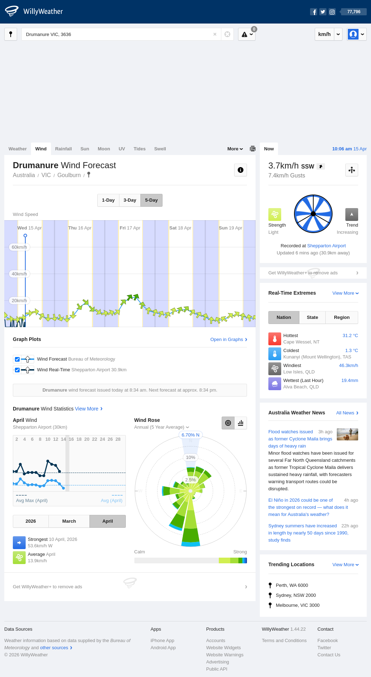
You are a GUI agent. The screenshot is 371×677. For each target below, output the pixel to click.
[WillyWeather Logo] (37, 11)
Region (342, 317)
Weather (18, 148)
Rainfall (63, 148)
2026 (31, 521)
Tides (140, 148)
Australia (24, 175)
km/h (324, 34)
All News (345, 412)
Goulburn (69, 175)
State (312, 317)
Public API (216, 669)
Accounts (215, 640)
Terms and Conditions (284, 640)
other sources (54, 647)
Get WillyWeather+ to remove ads (302, 272)
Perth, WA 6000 (292, 585)
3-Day (130, 200)
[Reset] (215, 34)
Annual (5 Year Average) (159, 427)
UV (122, 148)
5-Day (151, 200)
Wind (41, 148)
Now (269, 148)
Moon (104, 148)
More (232, 148)
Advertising (217, 662)
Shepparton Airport (326, 245)
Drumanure (88, 174)
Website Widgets (223, 647)
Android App (163, 647)
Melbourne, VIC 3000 (298, 605)
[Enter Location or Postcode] (127, 34)
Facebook (328, 640)
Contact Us (329, 654)
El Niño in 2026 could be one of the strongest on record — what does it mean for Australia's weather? (313, 507)
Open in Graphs (226, 339)
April (107, 521)
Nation (284, 317)
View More (343, 293)
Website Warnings (225, 654)
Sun (85, 148)
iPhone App (162, 640)
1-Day (108, 200)
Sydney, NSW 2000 (296, 595)
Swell (160, 148)
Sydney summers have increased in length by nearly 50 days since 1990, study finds (313, 532)
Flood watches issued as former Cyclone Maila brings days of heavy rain (313, 460)
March (69, 521)
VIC (46, 175)
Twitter (324, 647)
